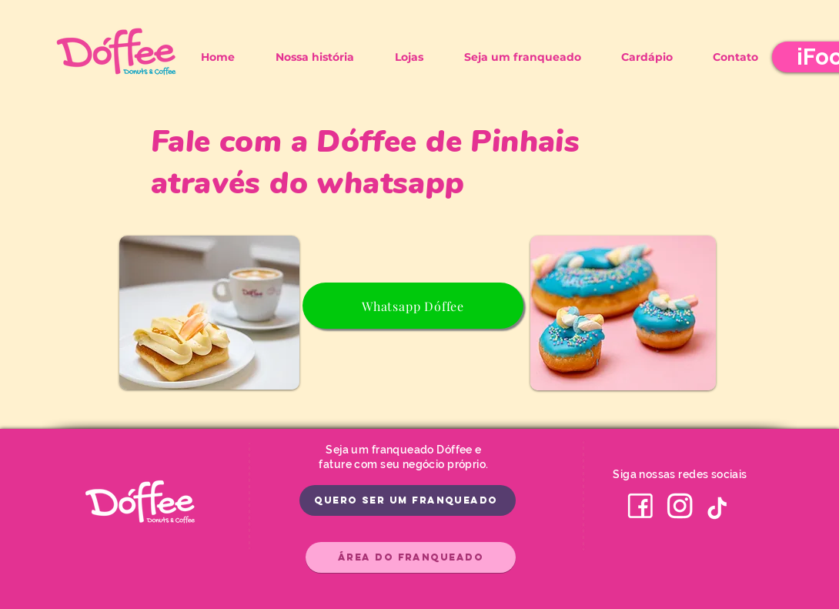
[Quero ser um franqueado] (407, 500)
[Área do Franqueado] (411, 557)
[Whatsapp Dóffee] (413, 306)
